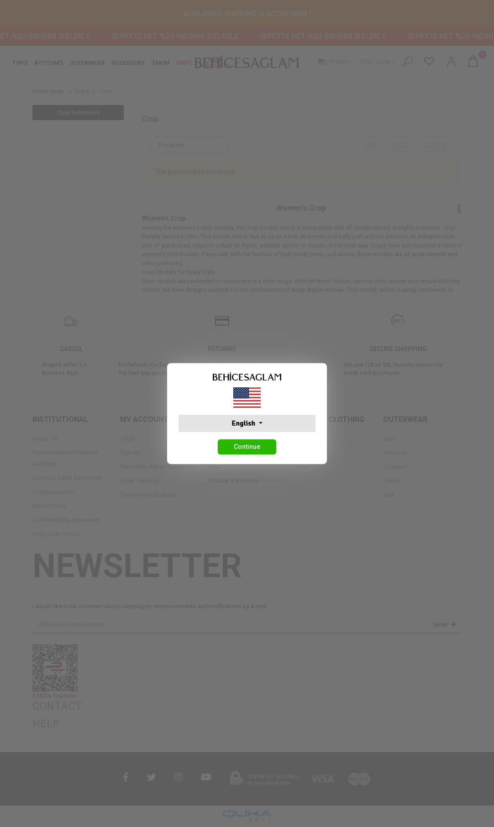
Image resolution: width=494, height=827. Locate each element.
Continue (247, 446)
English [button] (244, 423)
